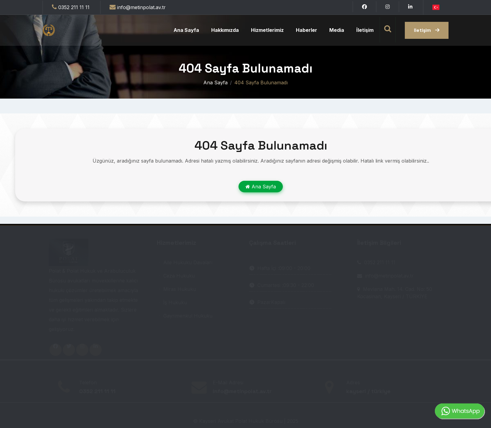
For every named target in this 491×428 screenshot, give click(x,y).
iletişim (426, 30)
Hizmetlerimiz (267, 30)
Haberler (306, 30)
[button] (435, 7)
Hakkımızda (225, 30)
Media (336, 30)
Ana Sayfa (186, 30)
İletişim (365, 30)
